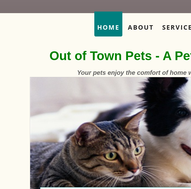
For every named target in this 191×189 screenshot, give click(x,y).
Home (108, 27)
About (141, 27)
